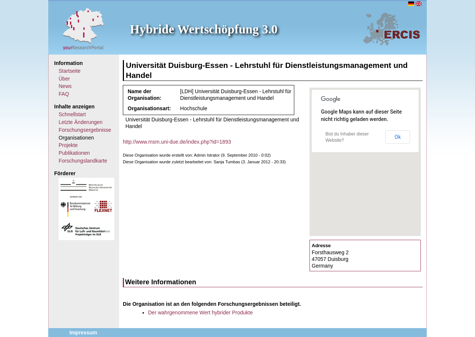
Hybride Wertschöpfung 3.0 (204, 29)
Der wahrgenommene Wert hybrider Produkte (200, 312)
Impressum (83, 333)
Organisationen (76, 138)
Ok (397, 137)
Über (64, 79)
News (65, 86)
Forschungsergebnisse (85, 130)
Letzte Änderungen (80, 122)
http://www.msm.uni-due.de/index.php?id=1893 (177, 142)
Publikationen (74, 153)
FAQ (64, 94)
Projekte (68, 145)
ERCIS (391, 28)
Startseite (70, 71)
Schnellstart (72, 114)
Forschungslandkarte (83, 161)
